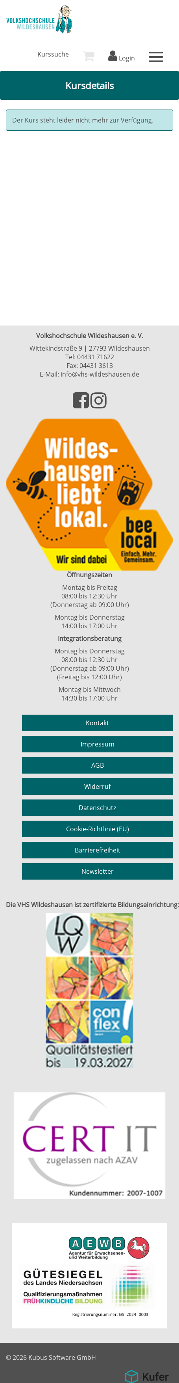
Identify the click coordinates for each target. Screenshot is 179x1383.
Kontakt (97, 723)
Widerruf (97, 786)
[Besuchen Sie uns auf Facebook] (81, 405)
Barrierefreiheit (97, 850)
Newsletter (97, 871)
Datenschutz (97, 807)
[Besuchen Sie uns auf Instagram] (98, 405)
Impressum (97, 744)
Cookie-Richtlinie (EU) (97, 829)
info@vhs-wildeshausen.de (100, 374)
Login (121, 58)
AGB (97, 765)
